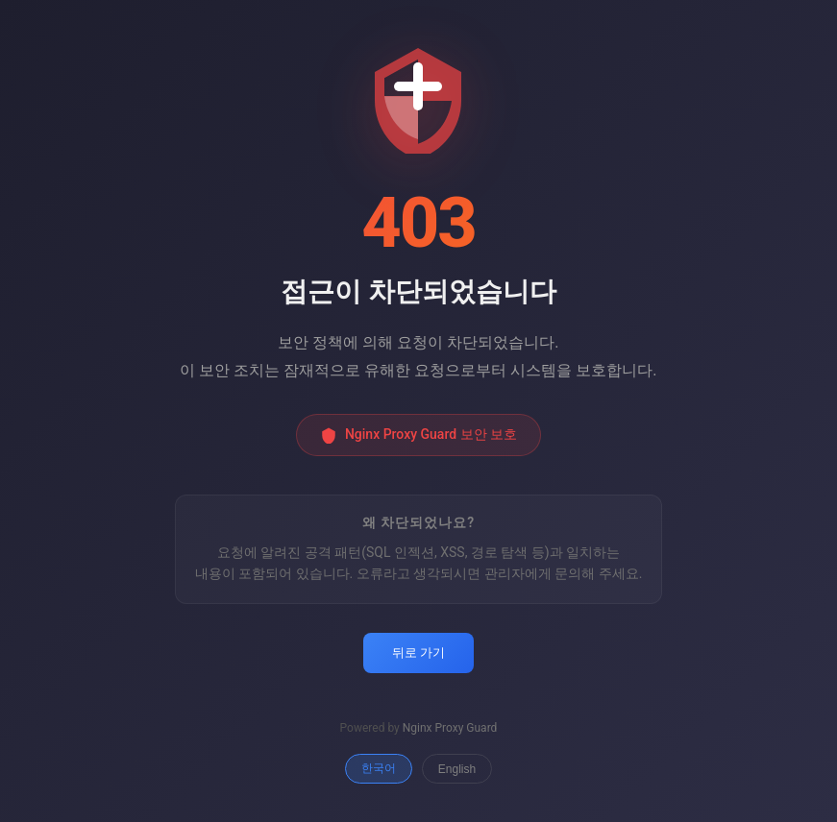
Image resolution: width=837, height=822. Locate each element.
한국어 (378, 768)
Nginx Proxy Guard (450, 728)
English (457, 769)
